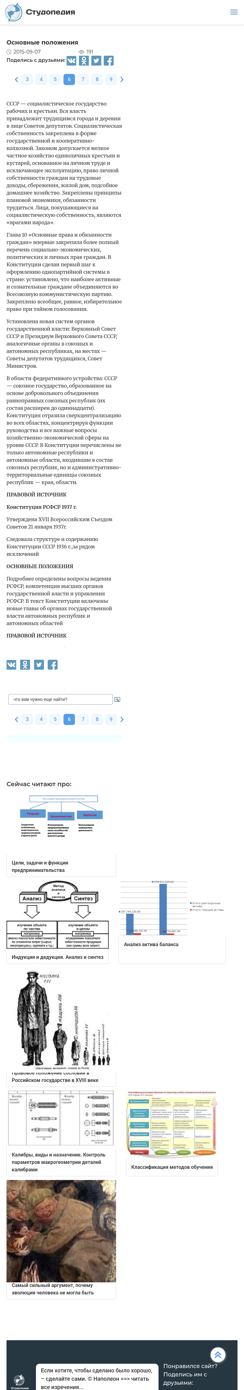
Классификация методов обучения (172, 1167)
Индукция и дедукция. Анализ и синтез (57, 957)
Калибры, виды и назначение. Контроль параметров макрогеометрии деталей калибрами (59, 1162)
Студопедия (40, 12)
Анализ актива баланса (151, 944)
